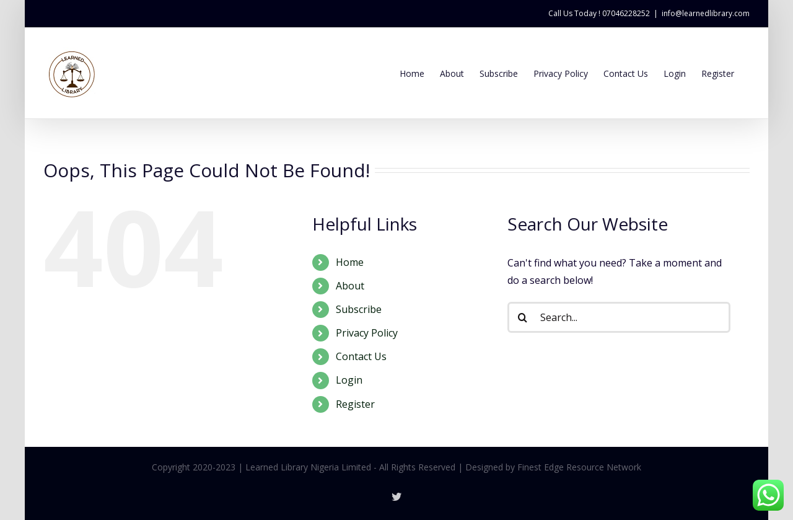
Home (350, 262)
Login (349, 380)
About (350, 286)
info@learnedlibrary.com (706, 13)
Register (355, 404)
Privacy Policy (367, 333)
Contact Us (361, 356)
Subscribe (359, 309)
